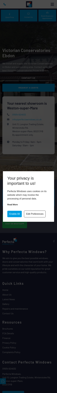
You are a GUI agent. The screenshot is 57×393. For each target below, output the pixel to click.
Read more (12, 204)
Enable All (14, 214)
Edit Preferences (34, 214)
